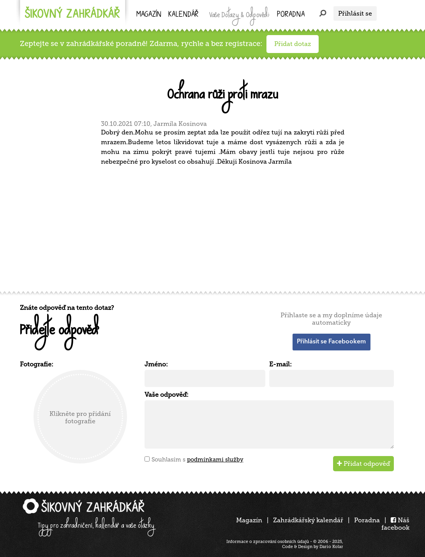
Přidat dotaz (292, 44)
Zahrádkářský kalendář (308, 520)
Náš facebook (395, 523)
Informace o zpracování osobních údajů (267, 541)
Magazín (148, 15)
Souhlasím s (197, 459)
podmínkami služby (215, 459)
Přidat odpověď (363, 463)
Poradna (291, 15)
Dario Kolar (331, 546)
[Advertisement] (214, 227)
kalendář (183, 15)
